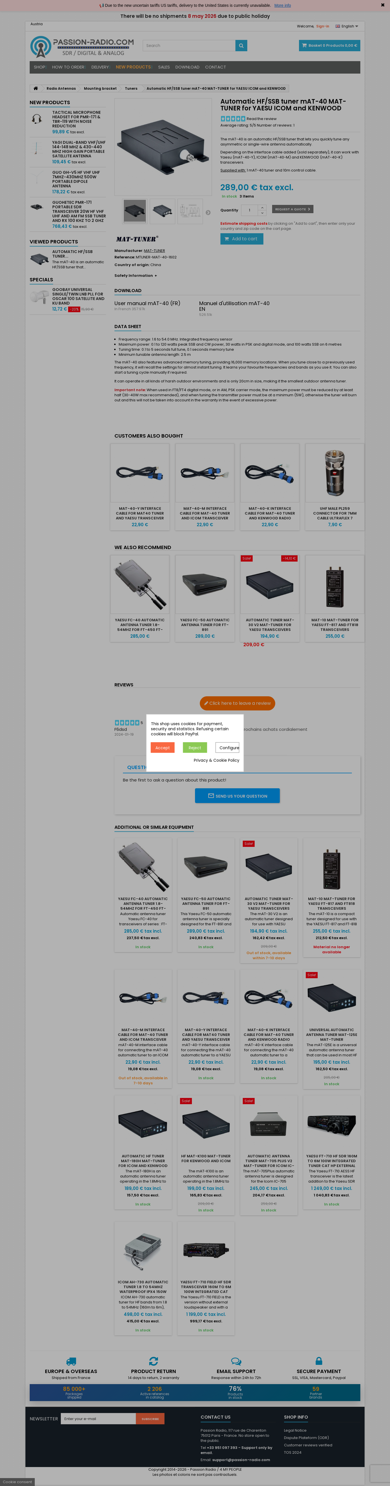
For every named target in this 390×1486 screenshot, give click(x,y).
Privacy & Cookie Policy (216, 760)
